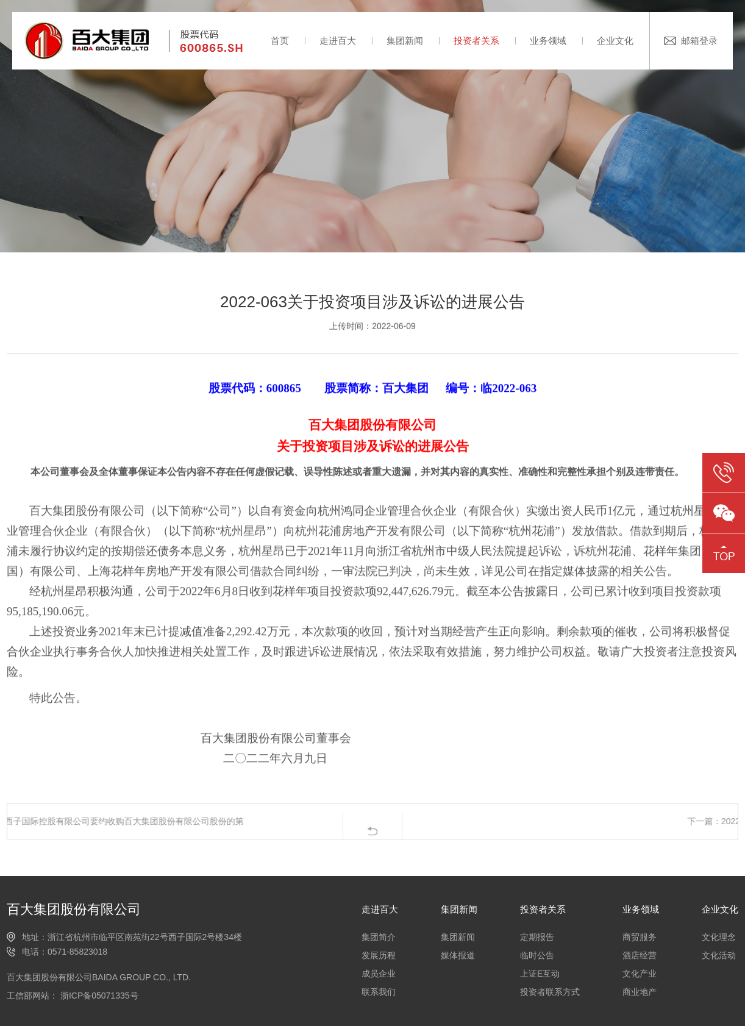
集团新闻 (405, 40)
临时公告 (537, 955)
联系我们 (379, 992)
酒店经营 (639, 955)
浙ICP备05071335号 (98, 995)
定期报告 (537, 937)
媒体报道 (458, 955)
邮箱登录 (699, 40)
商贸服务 (639, 937)
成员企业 (379, 973)
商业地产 (639, 992)
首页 (280, 40)
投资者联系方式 (550, 992)
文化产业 (639, 973)
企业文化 (615, 40)
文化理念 (719, 937)
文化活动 (719, 955)
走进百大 (337, 40)
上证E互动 (540, 973)
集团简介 (379, 937)
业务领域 (548, 40)
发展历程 (379, 955)
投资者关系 (476, 40)
